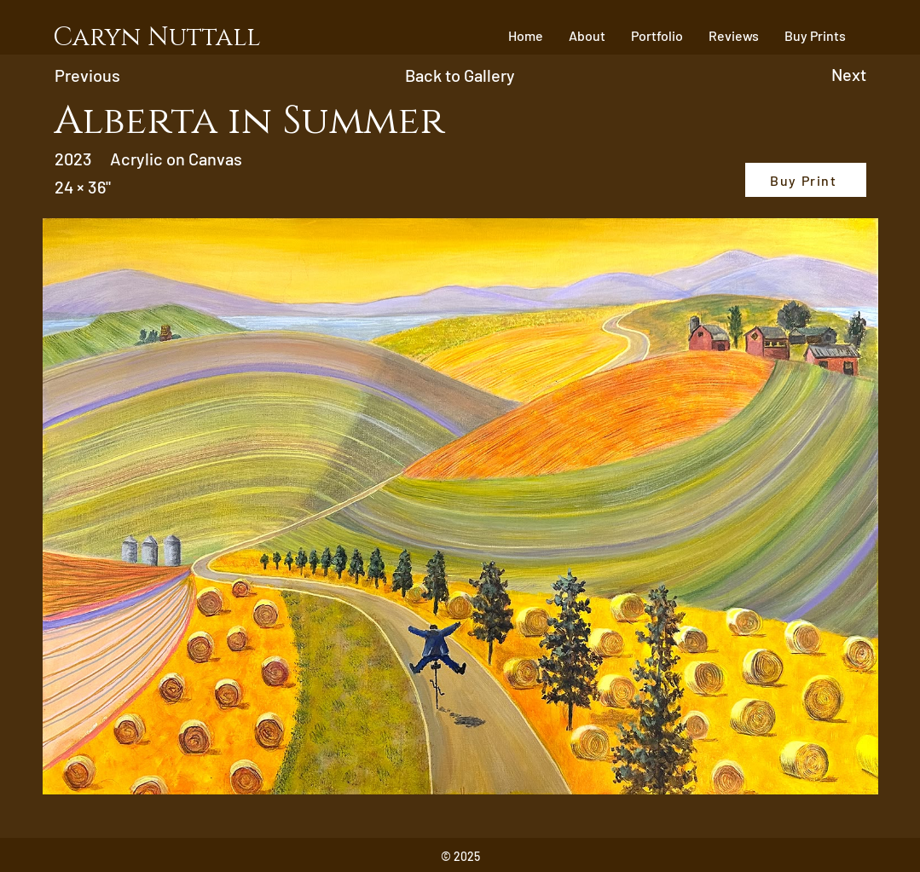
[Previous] (147, 75)
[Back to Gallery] (460, 75)
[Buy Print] (805, 180)
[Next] (781, 74)
